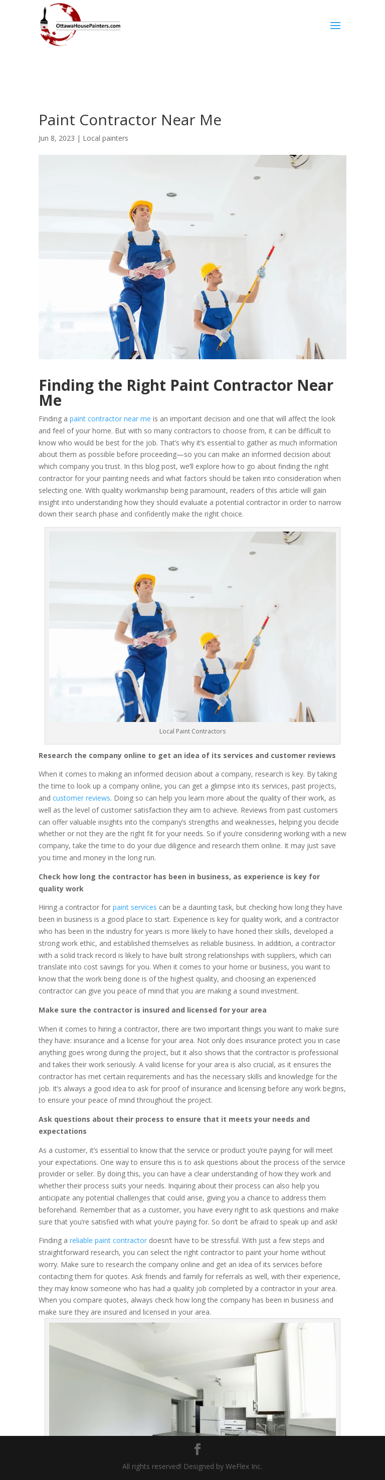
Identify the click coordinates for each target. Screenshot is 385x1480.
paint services (135, 907)
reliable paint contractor (108, 1240)
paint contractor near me (110, 418)
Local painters (105, 138)
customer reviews (81, 798)
